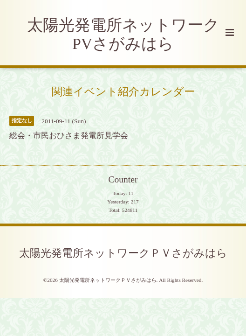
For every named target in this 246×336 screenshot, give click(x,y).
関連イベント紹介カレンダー (123, 92)
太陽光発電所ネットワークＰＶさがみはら (123, 253)
